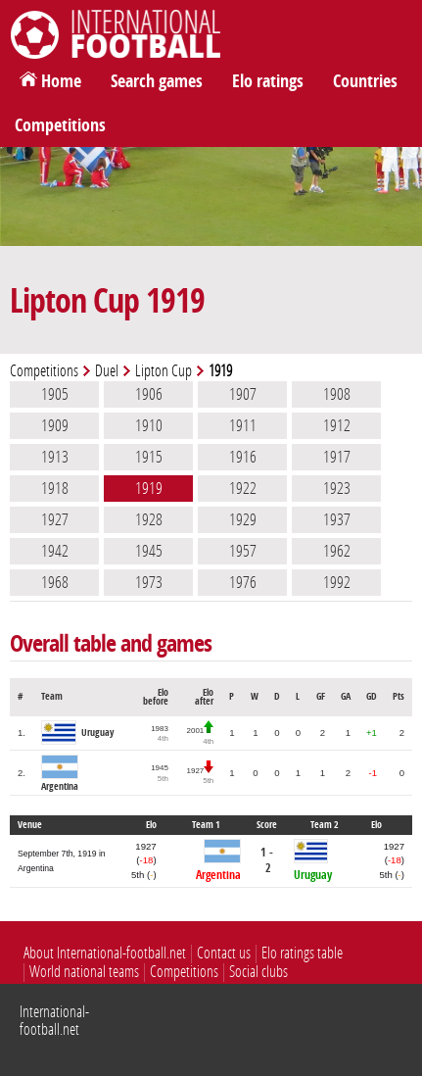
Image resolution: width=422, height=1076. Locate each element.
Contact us (224, 953)
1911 (243, 425)
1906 (149, 394)
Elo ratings (268, 81)
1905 (55, 394)
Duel (106, 371)
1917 (337, 456)
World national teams (84, 971)
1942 (55, 551)
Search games (157, 81)
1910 (149, 425)
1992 (337, 582)
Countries (365, 81)
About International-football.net (104, 953)
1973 (149, 582)
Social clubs (258, 971)
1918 (55, 488)
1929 (243, 519)
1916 (243, 456)
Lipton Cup (163, 371)
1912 (337, 425)
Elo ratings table (302, 953)
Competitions (60, 125)
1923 (337, 488)
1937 (337, 519)
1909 (55, 425)
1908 (337, 394)
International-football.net (54, 1021)
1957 (243, 551)
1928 (149, 519)
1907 (243, 394)
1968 (55, 582)
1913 (55, 456)
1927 (55, 519)
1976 (243, 582)
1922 (243, 488)
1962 (337, 551)
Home (61, 81)
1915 (149, 456)
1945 (149, 551)
